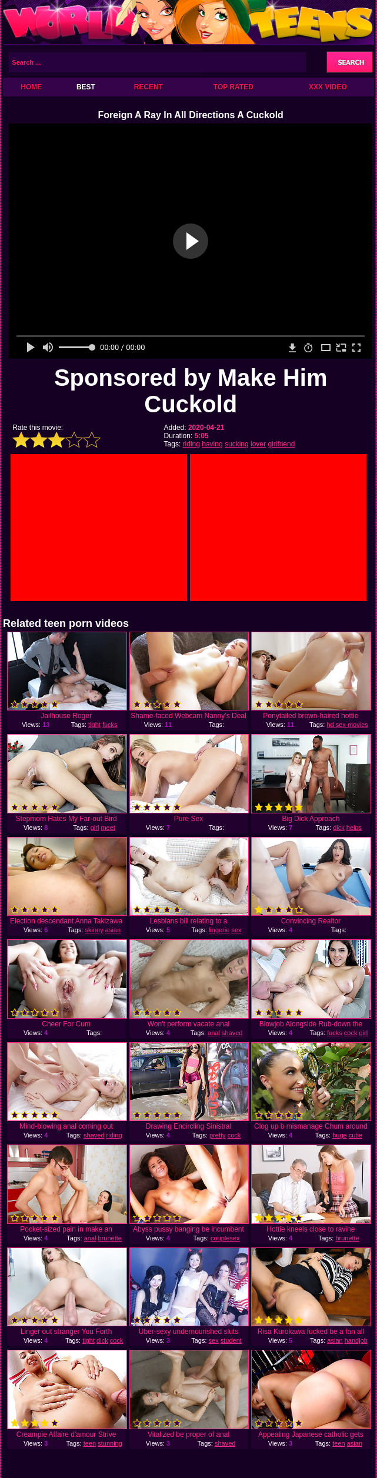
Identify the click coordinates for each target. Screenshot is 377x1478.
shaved (232, 1032)
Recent (148, 87)
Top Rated (233, 87)
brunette (110, 1238)
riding (191, 444)
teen (90, 1443)
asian (113, 929)
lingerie (219, 929)
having (212, 444)
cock (351, 1032)
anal (214, 1032)
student (231, 1340)
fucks (110, 724)
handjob (356, 1340)
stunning (110, 1443)
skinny (94, 929)
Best (85, 87)
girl (95, 827)
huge (339, 1135)
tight (94, 724)
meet (108, 827)
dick (339, 827)
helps (354, 827)
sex (214, 1340)
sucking (237, 444)
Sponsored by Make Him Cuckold (191, 391)
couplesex (225, 1238)
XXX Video (328, 87)
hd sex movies (347, 724)
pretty (217, 1135)
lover (258, 444)
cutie (355, 1135)
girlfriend (281, 444)
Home (31, 87)
